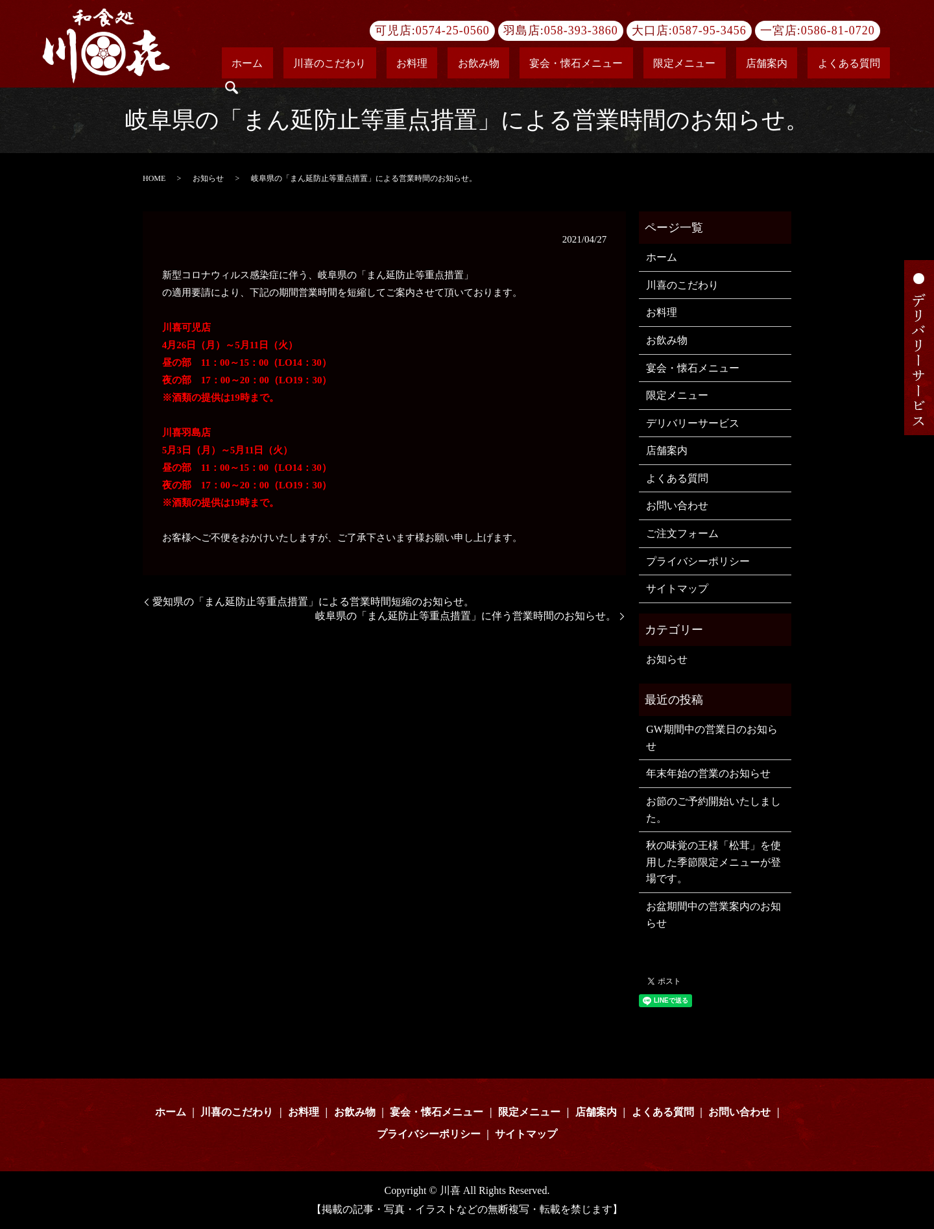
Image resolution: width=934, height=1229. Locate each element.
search (882, 65)
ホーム (369, 64)
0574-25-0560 (453, 30)
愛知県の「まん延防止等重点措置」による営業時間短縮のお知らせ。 (313, 601)
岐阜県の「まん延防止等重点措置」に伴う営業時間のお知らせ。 (465, 615)
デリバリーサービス (692, 423)
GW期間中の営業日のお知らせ (712, 738)
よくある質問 (831, 64)
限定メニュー (706, 64)
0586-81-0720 (838, 30)
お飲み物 (540, 64)
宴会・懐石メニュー (618, 64)
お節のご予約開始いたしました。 (713, 810)
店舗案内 (768, 64)
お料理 (493, 64)
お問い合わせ (677, 505)
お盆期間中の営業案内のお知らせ (713, 915)
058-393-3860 (581, 30)
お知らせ (208, 178)
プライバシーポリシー (698, 561)
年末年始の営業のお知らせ (708, 773)
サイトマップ (677, 588)
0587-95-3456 (710, 30)
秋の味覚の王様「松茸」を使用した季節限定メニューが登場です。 (713, 862)
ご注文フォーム (682, 533)
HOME (154, 178)
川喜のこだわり (431, 64)
